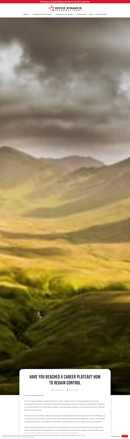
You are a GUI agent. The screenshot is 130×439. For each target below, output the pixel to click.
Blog (91, 14)
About (26, 14)
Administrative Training (43, 14)
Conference (81, 14)
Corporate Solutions (65, 14)
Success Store (101, 14)
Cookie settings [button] (115, 436)
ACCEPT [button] (125, 436)
